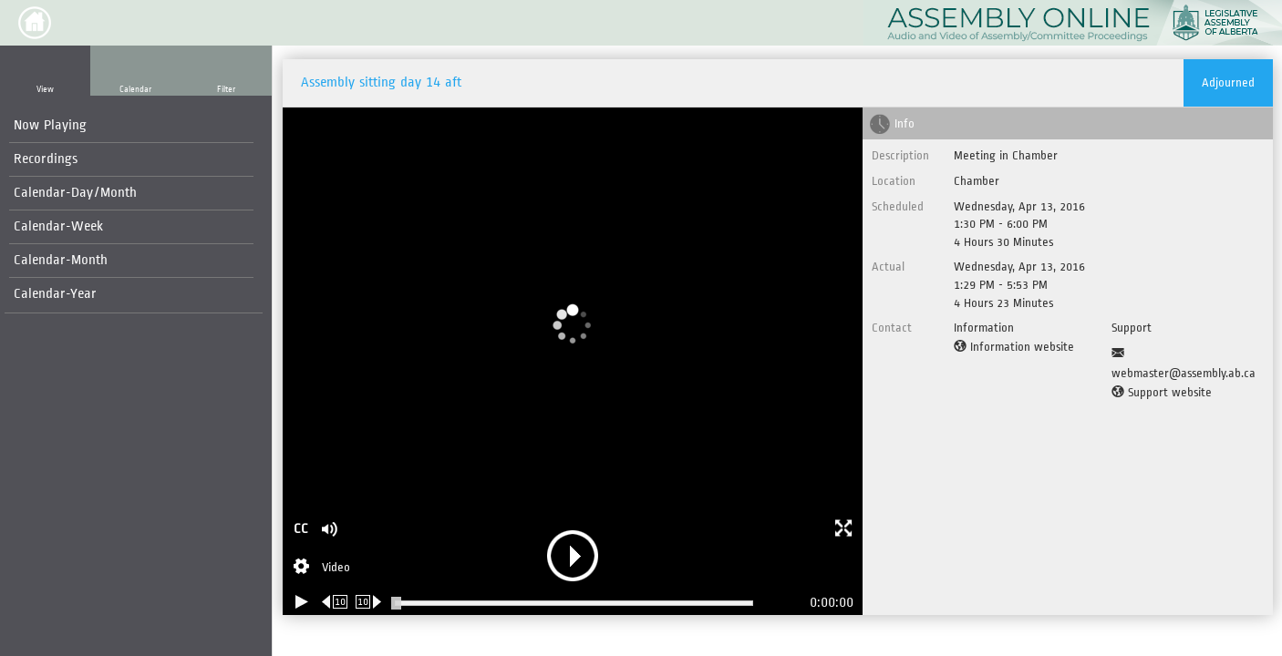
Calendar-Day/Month (75, 192)
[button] (34, 22)
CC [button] (301, 529)
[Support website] (1161, 393)
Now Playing (50, 125)
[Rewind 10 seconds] (335, 602)
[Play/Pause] (301, 602)
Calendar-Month (61, 260)
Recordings (46, 159)
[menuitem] (131, 126)
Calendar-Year (55, 294)
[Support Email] (1188, 363)
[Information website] (1014, 347)
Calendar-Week (58, 226)
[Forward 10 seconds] (369, 602)
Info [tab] (904, 123)
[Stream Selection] (322, 569)
